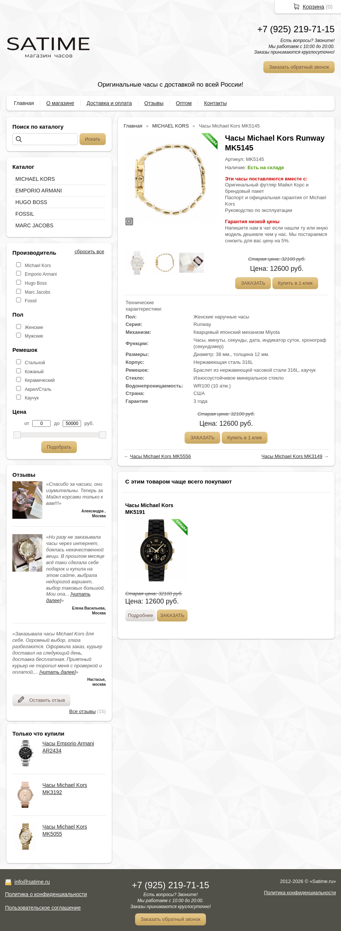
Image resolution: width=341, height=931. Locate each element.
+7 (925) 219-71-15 (296, 29)
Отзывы (154, 103)
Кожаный (34, 371)
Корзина (313, 6)
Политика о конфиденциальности (46, 894)
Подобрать (59, 447)
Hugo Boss (36, 283)
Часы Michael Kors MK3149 (292, 456)
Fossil (30, 300)
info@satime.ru (32, 882)
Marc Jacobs (37, 292)
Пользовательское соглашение (43, 908)
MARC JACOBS (34, 225)
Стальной (35, 362)
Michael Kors (38, 265)
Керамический (40, 380)
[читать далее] (57, 672)
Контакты (215, 103)
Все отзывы (82, 711)
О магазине (60, 103)
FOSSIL (24, 214)
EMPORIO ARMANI (38, 191)
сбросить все (89, 251)
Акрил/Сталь (38, 389)
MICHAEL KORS (35, 179)
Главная (24, 103)
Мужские (34, 336)
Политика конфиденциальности (300, 892)
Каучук (32, 398)
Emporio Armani (41, 274)
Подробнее (140, 615)
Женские (34, 327)
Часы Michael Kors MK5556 (160, 456)
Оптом (184, 103)
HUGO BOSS (31, 202)
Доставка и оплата (109, 103)
